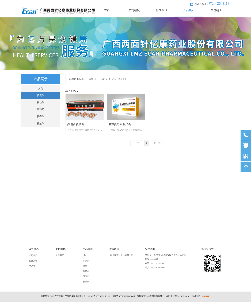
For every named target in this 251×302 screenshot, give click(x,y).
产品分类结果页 (119, 79)
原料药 (40, 109)
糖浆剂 (40, 123)
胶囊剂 (40, 95)
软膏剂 (40, 116)
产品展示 (102, 79)
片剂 (40, 88)
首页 (91, 79)
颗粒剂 (40, 102)
